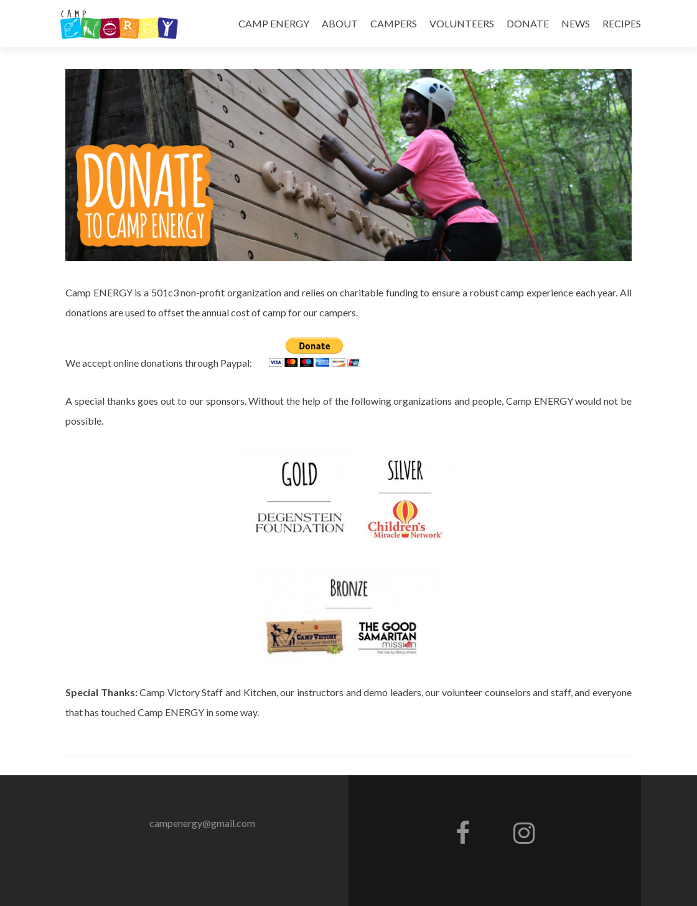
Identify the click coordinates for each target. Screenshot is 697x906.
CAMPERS (393, 23)
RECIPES (621, 23)
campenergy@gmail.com (202, 823)
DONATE (528, 23)
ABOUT (340, 23)
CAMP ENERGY (273, 23)
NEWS (575, 23)
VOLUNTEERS (461, 23)
